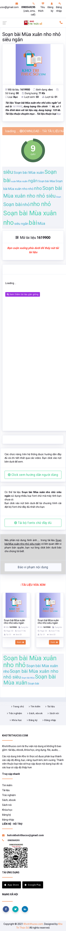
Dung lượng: (33, 93)
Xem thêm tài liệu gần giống (22, 294)
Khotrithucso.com (33, 924)
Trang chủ (18, 706)
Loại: (11, 97)
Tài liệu (51, 706)
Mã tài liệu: (17, 89)
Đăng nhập (59, 7)
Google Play (33, 884)
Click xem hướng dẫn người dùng (33, 475)
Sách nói (54, 713)
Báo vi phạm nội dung (33, 567)
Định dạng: (43, 89)
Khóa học (17, 720)
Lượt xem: (30, 97)
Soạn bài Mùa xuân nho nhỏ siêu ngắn (31, 37)
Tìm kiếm (35, 706)
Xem (20, 642)
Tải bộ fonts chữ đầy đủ (33, 523)
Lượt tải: (49, 97)
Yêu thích (41, 7)
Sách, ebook (36, 713)
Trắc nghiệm (15, 713)
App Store (11, 884)
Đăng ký (50, 7)
